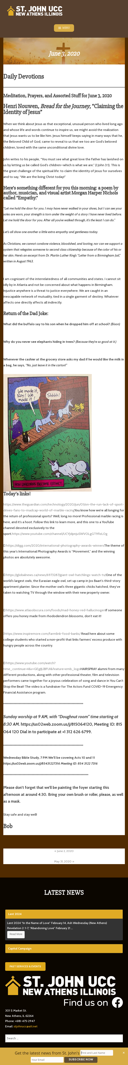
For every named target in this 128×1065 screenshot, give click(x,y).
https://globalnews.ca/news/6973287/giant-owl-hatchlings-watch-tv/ (56, 575)
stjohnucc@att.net (25, 1026)
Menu (66, 27)
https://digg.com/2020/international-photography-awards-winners (55, 546)
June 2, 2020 (65, 851)
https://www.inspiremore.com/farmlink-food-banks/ (42, 634)
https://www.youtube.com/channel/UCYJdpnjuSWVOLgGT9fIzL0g (59, 534)
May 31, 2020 (62, 861)
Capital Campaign (19, 948)
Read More (16, 934)
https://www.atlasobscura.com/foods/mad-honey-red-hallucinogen (55, 610)
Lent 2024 (15, 914)
